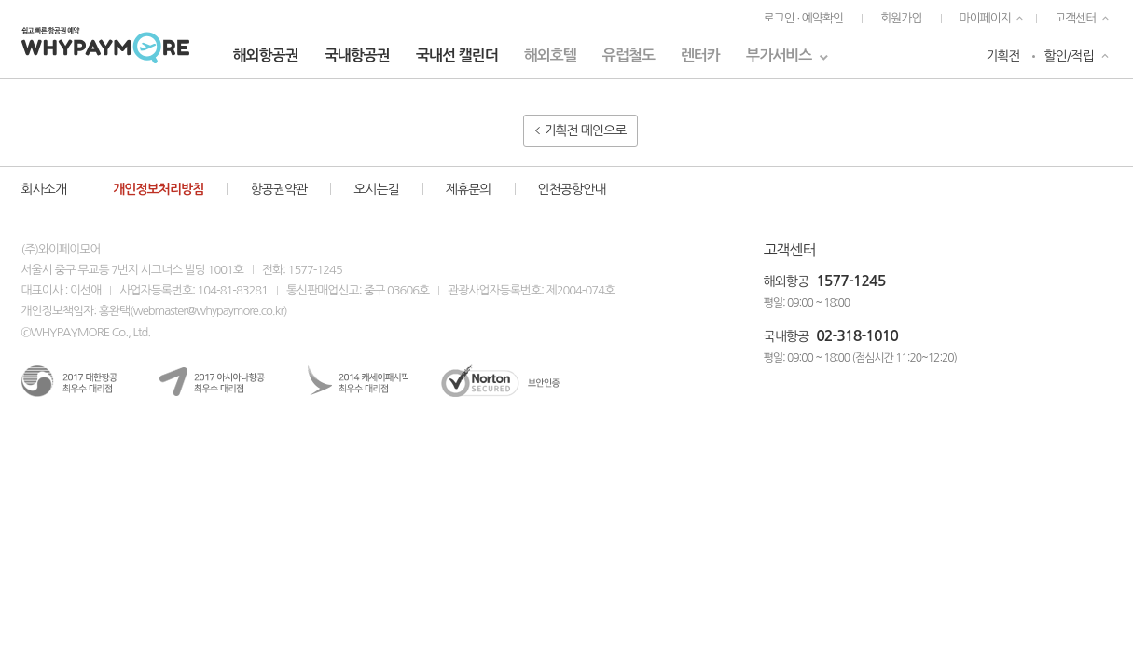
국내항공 (786, 336)
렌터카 (700, 55)
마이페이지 (986, 18)
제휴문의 (468, 189)
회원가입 (900, 18)
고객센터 (1075, 18)
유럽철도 (628, 55)
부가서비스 (778, 55)
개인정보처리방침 (158, 189)
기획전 (1002, 55)
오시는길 (376, 189)
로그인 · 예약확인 (803, 18)
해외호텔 (550, 55)
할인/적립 (1069, 55)
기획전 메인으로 (581, 130)
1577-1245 (850, 281)
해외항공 (786, 281)
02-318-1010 (857, 336)
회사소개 (44, 189)
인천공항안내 (572, 189)
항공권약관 (278, 189)
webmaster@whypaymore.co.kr (208, 311)
